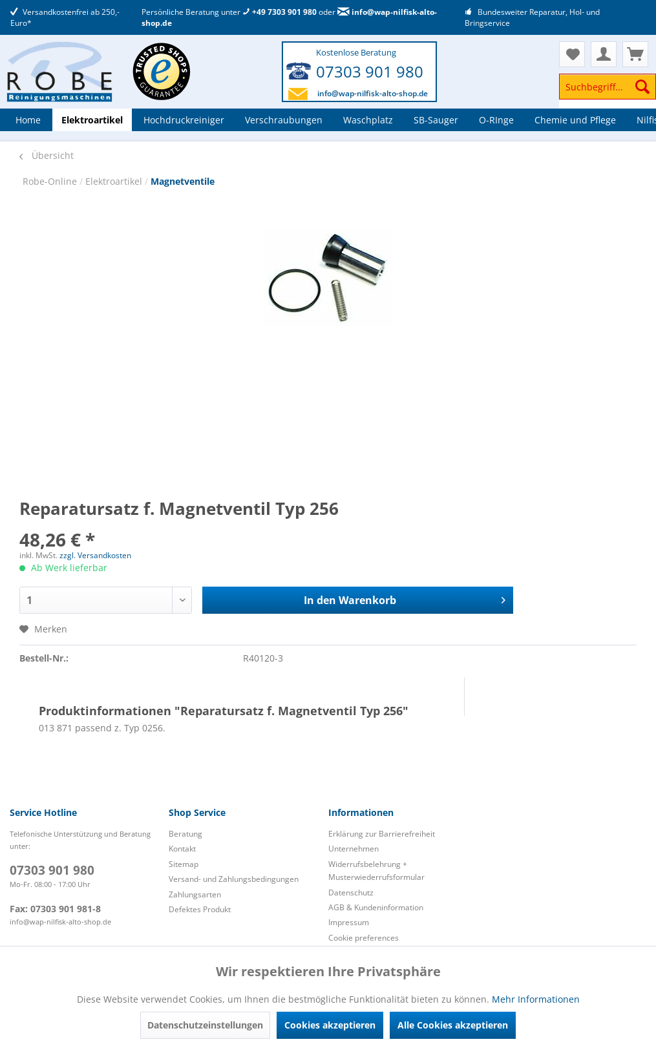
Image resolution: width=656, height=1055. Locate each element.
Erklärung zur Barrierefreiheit (381, 833)
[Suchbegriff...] (607, 86)
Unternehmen (353, 848)
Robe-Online (51, 181)
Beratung (185, 833)
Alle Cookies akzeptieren (452, 1025)
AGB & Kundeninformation (375, 907)
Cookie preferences (363, 937)
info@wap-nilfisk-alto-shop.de (372, 93)
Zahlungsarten (195, 894)
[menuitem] (607, 93)
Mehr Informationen (536, 999)
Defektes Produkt (200, 909)
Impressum (348, 922)
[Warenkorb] (635, 54)
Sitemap (183, 864)
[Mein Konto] (604, 54)
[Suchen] (642, 86)
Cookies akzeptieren (330, 1025)
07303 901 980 (369, 71)
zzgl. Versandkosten (95, 555)
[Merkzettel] (572, 54)
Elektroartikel (115, 181)
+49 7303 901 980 (279, 11)
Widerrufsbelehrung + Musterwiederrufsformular (376, 871)
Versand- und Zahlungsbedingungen (234, 878)
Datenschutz (351, 892)
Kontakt (182, 848)
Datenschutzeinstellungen (205, 1025)
